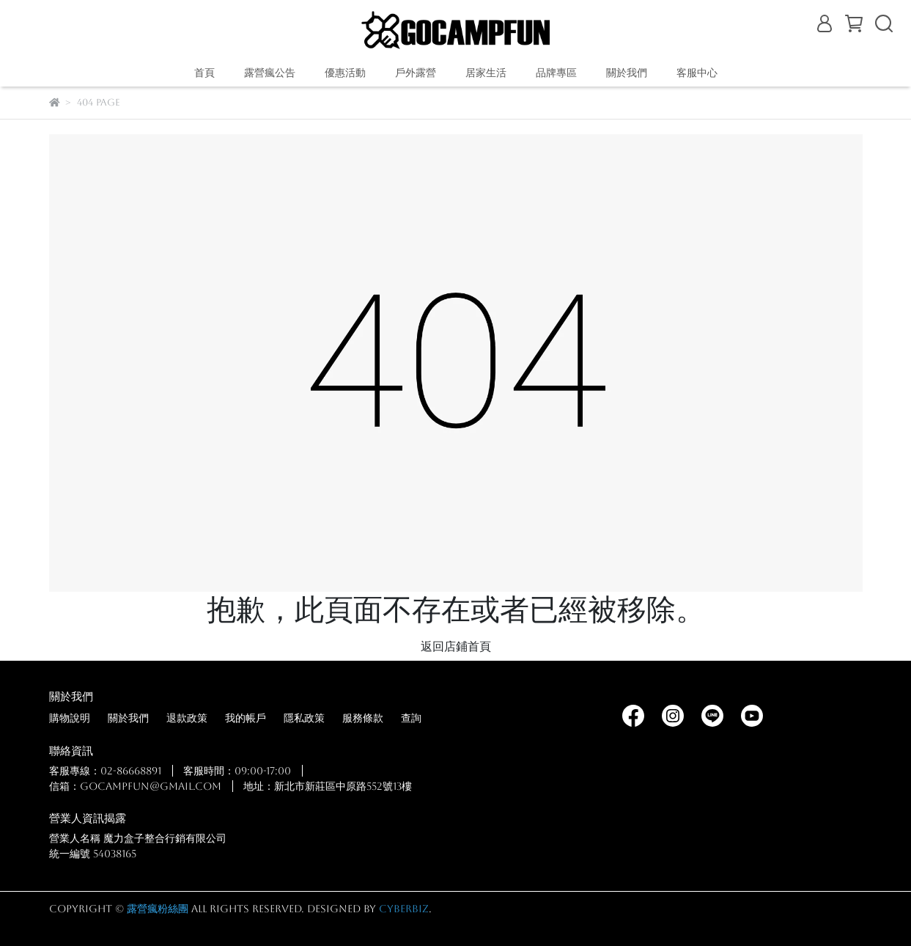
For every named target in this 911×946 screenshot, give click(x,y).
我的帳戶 (245, 718)
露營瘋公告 (269, 72)
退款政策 (186, 718)
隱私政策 (304, 718)
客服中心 (697, 72)
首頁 (204, 72)
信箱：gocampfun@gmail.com (135, 786)
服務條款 (362, 718)
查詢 (411, 718)
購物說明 (69, 718)
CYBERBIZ (404, 908)
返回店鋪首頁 (456, 646)
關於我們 (128, 718)
